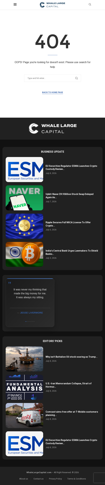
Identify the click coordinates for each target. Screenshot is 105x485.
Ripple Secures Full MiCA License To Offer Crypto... (68, 224)
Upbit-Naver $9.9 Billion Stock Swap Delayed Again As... (69, 195)
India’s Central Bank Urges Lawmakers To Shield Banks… (72, 252)
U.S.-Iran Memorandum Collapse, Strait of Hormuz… (69, 385)
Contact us (38, 478)
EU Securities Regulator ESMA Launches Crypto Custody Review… (71, 167)
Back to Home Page (52, 92)
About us (23, 478)
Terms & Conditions (76, 478)
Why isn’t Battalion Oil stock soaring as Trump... (72, 357)
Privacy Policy (55, 478)
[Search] (90, 5)
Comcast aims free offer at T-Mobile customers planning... (72, 413)
